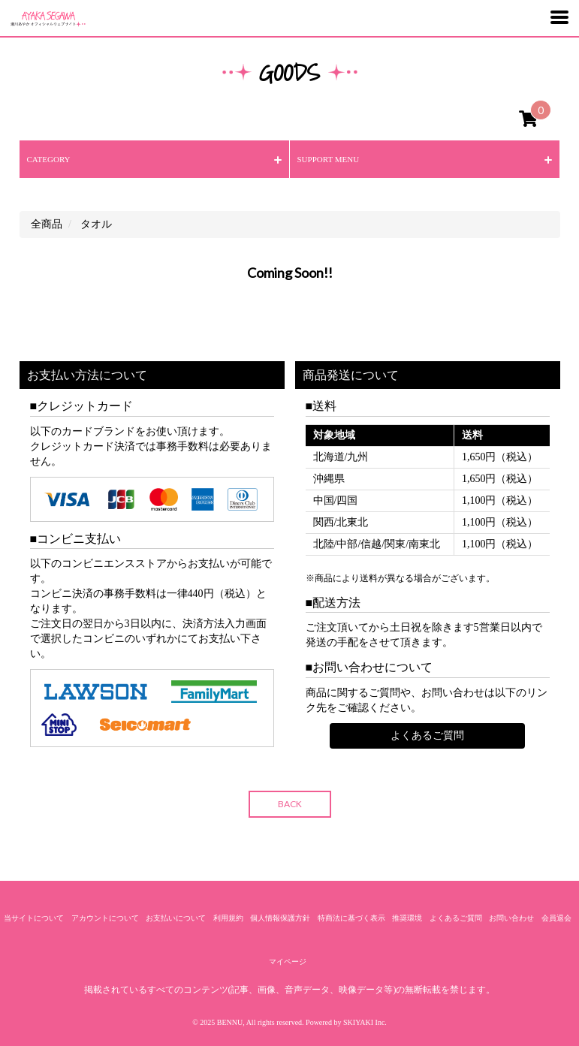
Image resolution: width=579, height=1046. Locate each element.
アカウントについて (105, 918)
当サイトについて (34, 918)
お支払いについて (176, 918)
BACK (290, 803)
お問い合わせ (511, 918)
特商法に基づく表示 (351, 918)
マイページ (287, 961)
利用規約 (228, 918)
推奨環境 (407, 918)
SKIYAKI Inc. (365, 1022)
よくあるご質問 (427, 735)
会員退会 (556, 918)
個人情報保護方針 (280, 918)
